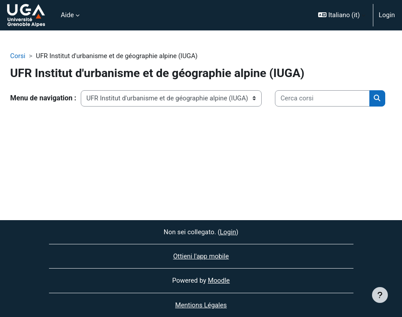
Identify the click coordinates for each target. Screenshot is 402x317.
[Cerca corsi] (322, 98)
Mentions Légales (201, 305)
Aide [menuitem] (67, 15)
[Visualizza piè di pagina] (380, 295)
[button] (341, 15)
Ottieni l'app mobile (201, 256)
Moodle (219, 280)
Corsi (17, 56)
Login (387, 15)
